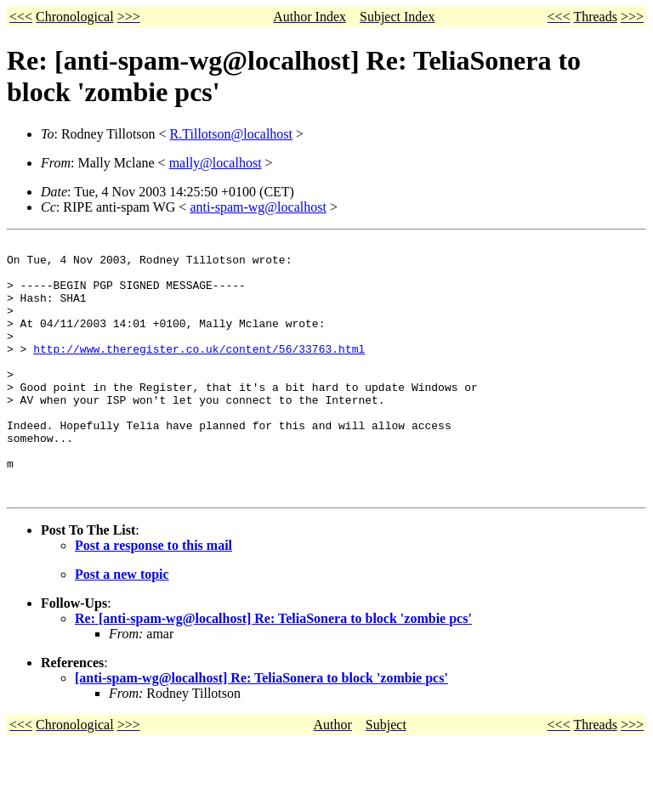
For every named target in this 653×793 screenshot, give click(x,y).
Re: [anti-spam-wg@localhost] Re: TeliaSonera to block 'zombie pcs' (273, 669)
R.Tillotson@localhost (231, 134)
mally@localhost (215, 163)
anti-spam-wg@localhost (258, 207)
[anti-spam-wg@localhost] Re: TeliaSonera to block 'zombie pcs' (261, 729)
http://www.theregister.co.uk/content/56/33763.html (199, 371)
